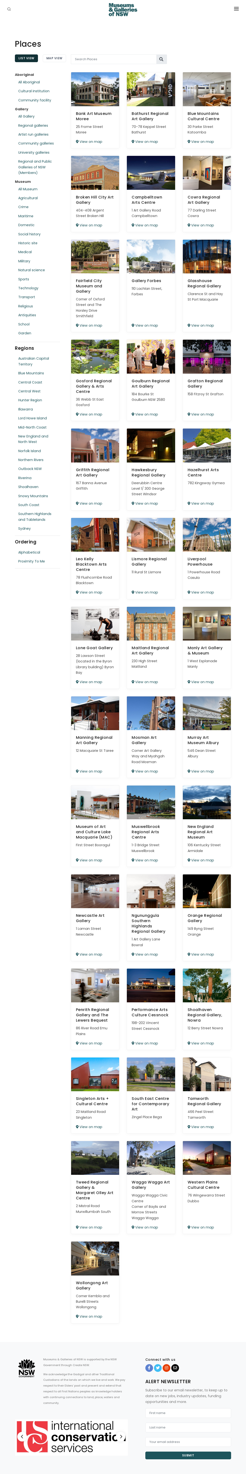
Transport (26, 297)
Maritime (25, 216)
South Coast (28, 504)
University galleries (33, 152)
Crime (23, 207)
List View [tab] (26, 58)
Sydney (24, 528)
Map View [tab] (54, 58)
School (24, 324)
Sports (23, 279)
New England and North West (33, 439)
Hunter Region (30, 400)
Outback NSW (30, 468)
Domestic (26, 225)
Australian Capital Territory (33, 361)
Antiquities (27, 315)
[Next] (120, 1436)
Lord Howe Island (32, 418)
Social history (29, 234)
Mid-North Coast (32, 427)
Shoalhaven (28, 486)
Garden (24, 333)
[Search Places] (114, 59)
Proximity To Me (31, 561)
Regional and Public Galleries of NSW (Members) (35, 167)
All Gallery (26, 116)
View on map (89, 141)
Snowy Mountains (33, 496)
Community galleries (36, 143)
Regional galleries (33, 125)
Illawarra (25, 409)
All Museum (27, 189)
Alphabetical (29, 552)
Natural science (31, 270)
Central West (29, 391)
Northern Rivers (30, 459)
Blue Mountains (31, 373)
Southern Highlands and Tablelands (34, 516)
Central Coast (30, 382)
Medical (25, 252)
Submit (188, 1455)
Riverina (24, 478)
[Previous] (22, 1436)
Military (24, 261)
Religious (25, 306)
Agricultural (28, 198)
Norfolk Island (29, 451)
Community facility (34, 100)
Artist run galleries (33, 134)
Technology (28, 288)
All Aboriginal (29, 82)
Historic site (27, 243)
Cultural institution (33, 91)
